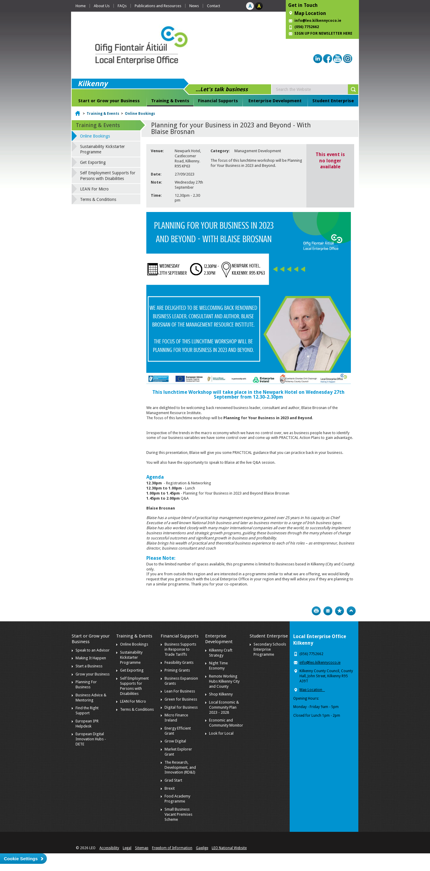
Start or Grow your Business (109, 100)
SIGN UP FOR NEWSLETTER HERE (323, 33)
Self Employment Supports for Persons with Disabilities (107, 175)
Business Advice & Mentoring (91, 697)
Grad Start (173, 780)
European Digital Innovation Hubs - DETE (91, 739)
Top (351, 610)
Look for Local (221, 733)
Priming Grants (177, 670)
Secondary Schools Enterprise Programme (270, 649)
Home (81, 6)
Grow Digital (175, 741)
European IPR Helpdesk (87, 723)
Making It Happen (91, 658)
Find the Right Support (87, 710)
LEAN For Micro (94, 189)
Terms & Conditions (98, 199)
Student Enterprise (333, 100)
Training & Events (170, 100)
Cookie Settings (21, 858)
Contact (213, 6)
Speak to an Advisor (93, 650)
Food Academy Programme (177, 798)
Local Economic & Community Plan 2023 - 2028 (224, 707)
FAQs (122, 6)
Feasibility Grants (179, 662)
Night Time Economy (218, 665)
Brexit (170, 788)
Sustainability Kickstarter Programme (102, 149)
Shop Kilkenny (221, 694)
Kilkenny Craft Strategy (220, 653)
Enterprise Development (275, 100)
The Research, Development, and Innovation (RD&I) (180, 767)
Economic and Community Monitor (226, 722)
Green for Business (181, 699)
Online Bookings (140, 114)
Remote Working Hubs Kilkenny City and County (224, 681)
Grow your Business (93, 674)
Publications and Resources (158, 6)
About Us (102, 6)
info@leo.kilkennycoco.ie (318, 21)
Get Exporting (93, 162)
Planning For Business (86, 684)
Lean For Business (180, 691)
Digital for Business (181, 707)
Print (316, 610)
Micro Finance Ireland (176, 717)
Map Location (310, 13)
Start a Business (89, 666)
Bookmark (339, 610)
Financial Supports (218, 100)
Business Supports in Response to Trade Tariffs (180, 649)
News (194, 6)
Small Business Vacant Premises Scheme (178, 814)
